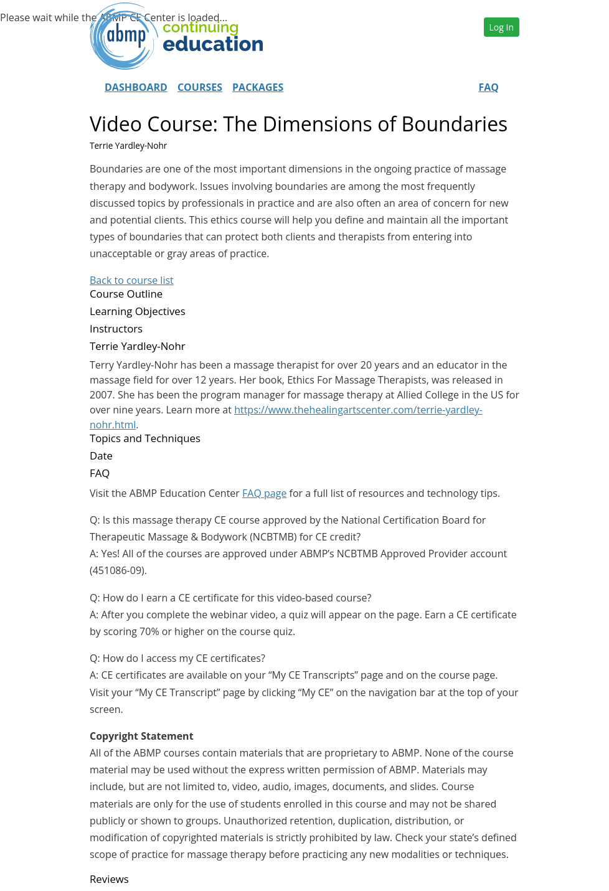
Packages (257, 87)
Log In (501, 27)
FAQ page (264, 493)
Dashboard (136, 87)
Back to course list (132, 280)
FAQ (488, 87)
